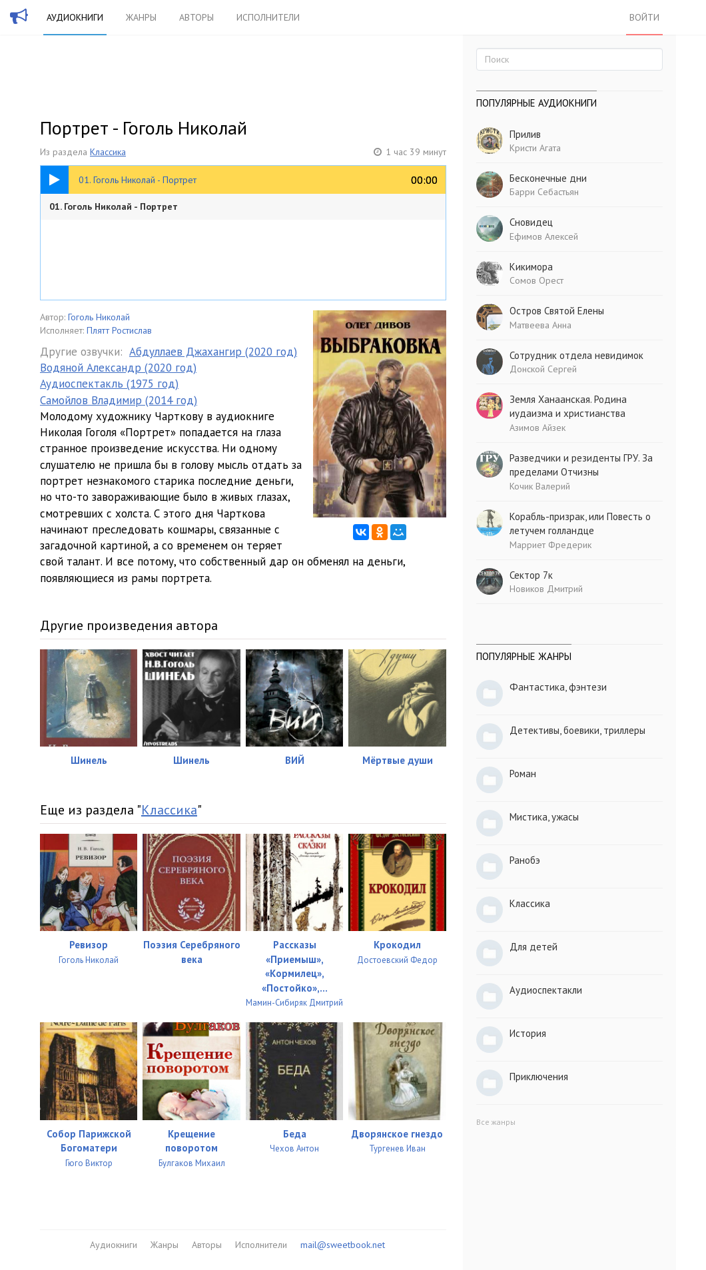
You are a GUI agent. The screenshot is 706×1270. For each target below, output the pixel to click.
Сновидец (531, 222)
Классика (108, 152)
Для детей (533, 946)
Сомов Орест (536, 280)
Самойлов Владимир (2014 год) (118, 400)
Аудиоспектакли (546, 990)
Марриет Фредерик (550, 545)
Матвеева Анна (540, 325)
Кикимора (531, 266)
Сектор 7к (531, 575)
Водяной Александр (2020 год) (118, 367)
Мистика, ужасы (544, 816)
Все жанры (496, 1122)
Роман (523, 773)
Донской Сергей (543, 369)
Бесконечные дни (548, 178)
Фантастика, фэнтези (558, 687)
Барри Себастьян (544, 192)
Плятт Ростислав (119, 330)
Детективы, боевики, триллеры (577, 730)
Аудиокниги (75, 17)
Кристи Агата (535, 148)
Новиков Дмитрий (546, 589)
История (528, 1033)
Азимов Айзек (537, 428)
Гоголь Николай (99, 317)
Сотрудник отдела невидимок (576, 355)
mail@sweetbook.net (342, 1245)
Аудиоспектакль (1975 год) (109, 383)
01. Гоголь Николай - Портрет (113, 206)
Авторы (196, 17)
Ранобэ (525, 860)
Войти (644, 17)
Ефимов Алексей (544, 236)
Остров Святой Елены (557, 310)
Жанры (141, 17)
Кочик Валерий (540, 486)
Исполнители (268, 17)
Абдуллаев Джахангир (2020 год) (213, 351)
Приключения (539, 1076)
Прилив (525, 134)
